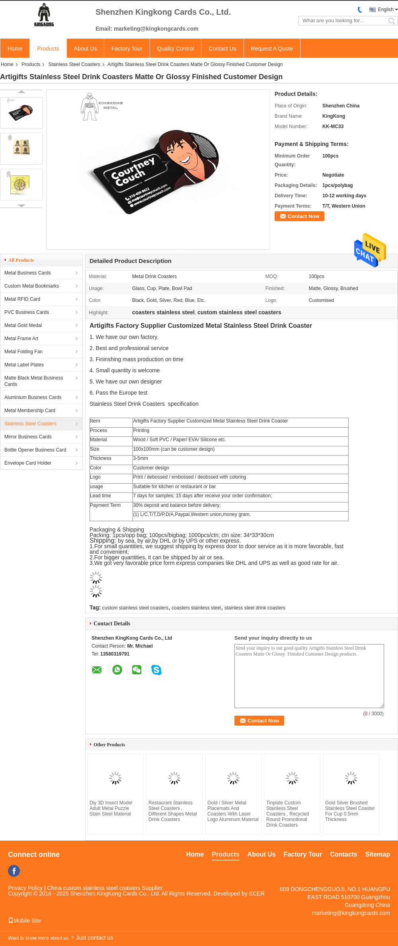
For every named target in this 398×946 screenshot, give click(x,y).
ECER (257, 893)
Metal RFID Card (22, 299)
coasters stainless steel (196, 608)
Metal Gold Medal (23, 325)
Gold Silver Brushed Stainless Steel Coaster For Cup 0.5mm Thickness (350, 811)
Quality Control (175, 48)
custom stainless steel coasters (135, 608)
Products (48, 48)
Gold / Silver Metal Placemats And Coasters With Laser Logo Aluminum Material (233, 811)
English (386, 9)
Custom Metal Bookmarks (31, 286)
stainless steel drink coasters (254, 608)
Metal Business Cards (27, 273)
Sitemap (377, 854)
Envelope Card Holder (27, 463)
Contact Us (222, 48)
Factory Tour (126, 48)
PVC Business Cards (26, 312)
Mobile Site (24, 920)
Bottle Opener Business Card (35, 450)
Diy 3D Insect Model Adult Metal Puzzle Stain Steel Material (111, 808)
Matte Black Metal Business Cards (33, 381)
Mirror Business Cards (28, 437)
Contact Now (303, 216)
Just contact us (94, 937)
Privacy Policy (25, 888)
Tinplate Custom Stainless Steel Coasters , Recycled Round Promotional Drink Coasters (287, 814)
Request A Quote (272, 48)
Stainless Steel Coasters (74, 64)
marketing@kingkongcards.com (351, 913)
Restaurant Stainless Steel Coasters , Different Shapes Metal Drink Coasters (172, 811)
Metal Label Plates (24, 365)
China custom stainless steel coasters (93, 888)
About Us (85, 48)
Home (15, 48)
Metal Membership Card (29, 410)
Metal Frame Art (21, 338)
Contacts (343, 854)
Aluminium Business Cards (32, 397)
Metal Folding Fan (23, 351)
